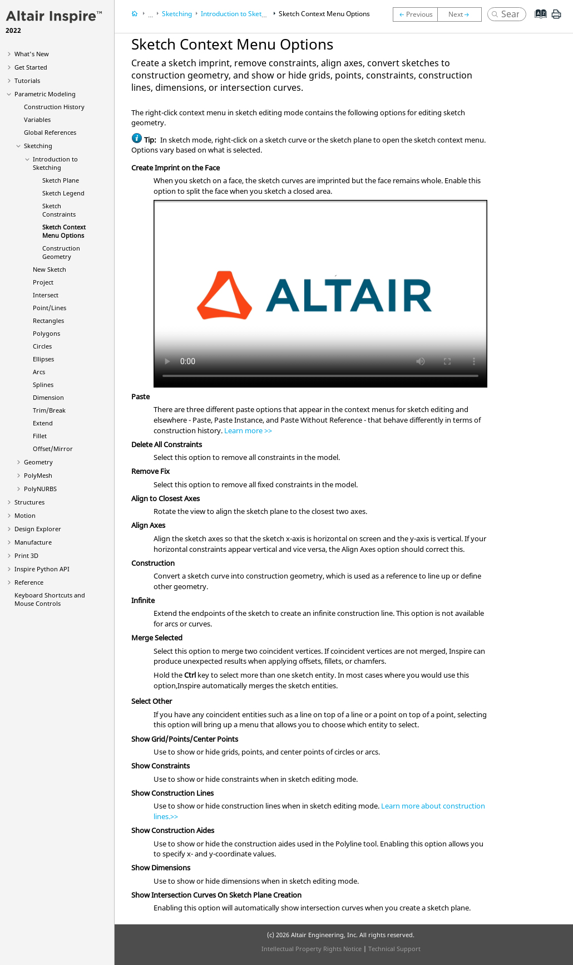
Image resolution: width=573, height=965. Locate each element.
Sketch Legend (63, 193)
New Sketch (49, 269)
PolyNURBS (40, 488)
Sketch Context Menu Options (64, 231)
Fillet (40, 436)
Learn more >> (248, 430)
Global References (50, 132)
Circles (42, 346)
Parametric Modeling (45, 94)
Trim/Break (49, 410)
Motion (25, 515)
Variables (37, 119)
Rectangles (48, 320)
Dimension (48, 397)
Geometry (38, 462)
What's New (31, 54)
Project (43, 282)
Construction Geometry (61, 252)
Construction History (54, 106)
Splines (43, 384)
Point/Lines (49, 307)
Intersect (45, 295)
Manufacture (33, 542)
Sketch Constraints (59, 210)
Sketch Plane (60, 180)
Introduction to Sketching (55, 163)
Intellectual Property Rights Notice (311, 948)
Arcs (39, 372)
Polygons (46, 333)
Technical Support (394, 948)
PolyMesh (38, 475)
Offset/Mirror (53, 448)
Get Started (30, 67)
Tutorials (27, 80)
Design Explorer (37, 529)
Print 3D (26, 555)
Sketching (38, 145)
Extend (43, 423)
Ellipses (43, 359)
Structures (29, 502)
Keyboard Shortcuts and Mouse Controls (49, 599)
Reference (28, 582)
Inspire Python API (42, 569)
